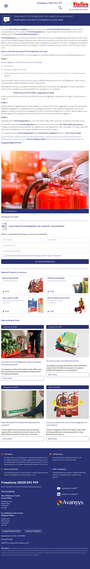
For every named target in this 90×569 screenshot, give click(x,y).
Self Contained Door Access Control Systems (17, 472)
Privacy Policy (57, 256)
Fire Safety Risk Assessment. (26, 34)
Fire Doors (20, 464)
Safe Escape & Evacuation (34, 462)
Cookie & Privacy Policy (11, 531)
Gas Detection (20, 462)
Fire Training (43, 464)
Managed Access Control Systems (20, 475)
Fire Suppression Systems (12, 460)
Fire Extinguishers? (26, 133)
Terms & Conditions (33, 531)
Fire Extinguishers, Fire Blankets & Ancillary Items (32, 457)
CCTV (34, 475)
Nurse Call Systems (59, 457)
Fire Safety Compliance (19, 29)
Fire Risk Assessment (40, 460)
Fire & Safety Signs (9, 462)
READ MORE (7, 378)
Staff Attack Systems (71, 457)
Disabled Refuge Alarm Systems (62, 472)
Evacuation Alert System (31, 464)
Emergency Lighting (27, 460)
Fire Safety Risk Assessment (59, 29)
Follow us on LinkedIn (70, 494)
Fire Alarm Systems (10, 457)
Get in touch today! (73, 133)
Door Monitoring (71, 460)
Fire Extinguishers (35, 32)
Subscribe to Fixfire (69, 488)
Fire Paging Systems (65, 475)
